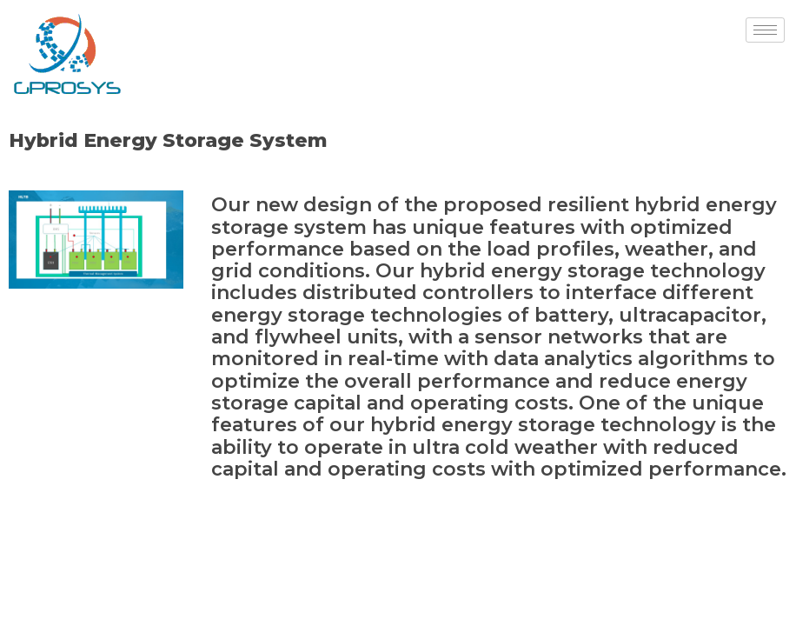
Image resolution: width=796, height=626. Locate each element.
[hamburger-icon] (765, 30)
